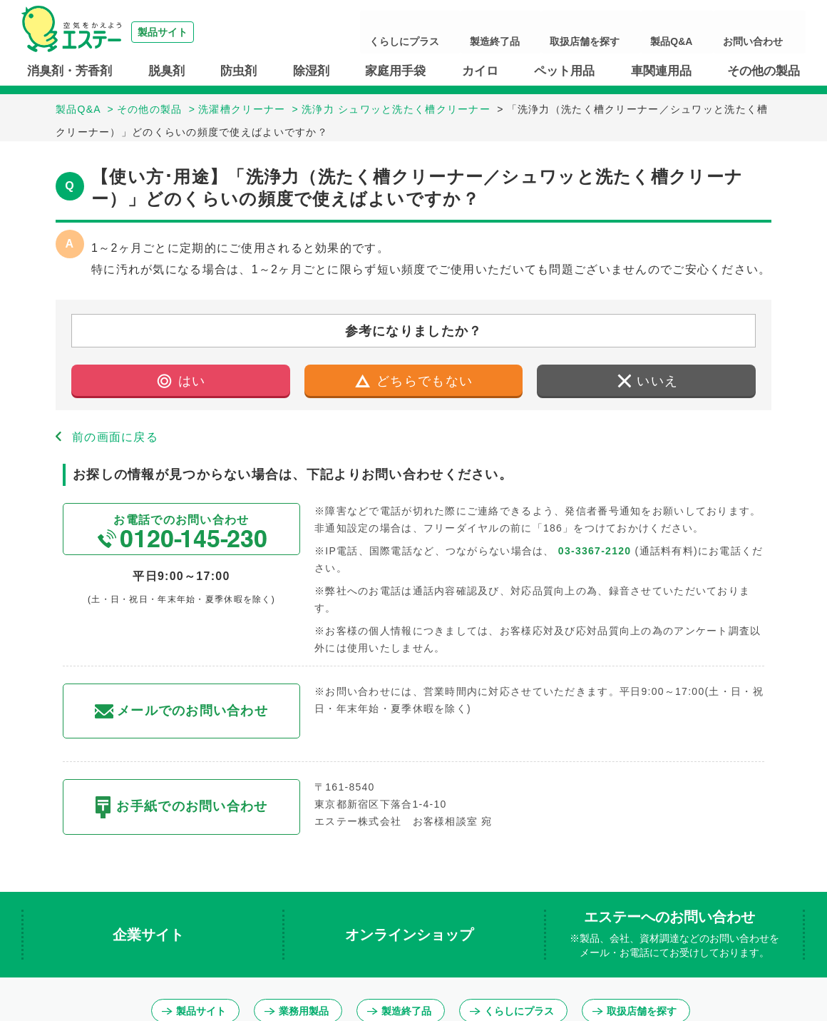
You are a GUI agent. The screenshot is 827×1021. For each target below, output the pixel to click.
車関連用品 (661, 71)
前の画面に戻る (115, 437)
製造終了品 (570, 32)
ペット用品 (564, 71)
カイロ (480, 71)
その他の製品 (763, 71)
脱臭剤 (166, 71)
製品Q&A (705, 32)
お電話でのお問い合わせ (182, 531)
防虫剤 (238, 71)
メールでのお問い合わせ (181, 710)
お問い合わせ (766, 32)
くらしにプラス (500, 32)
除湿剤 (311, 71)
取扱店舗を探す (639, 32)
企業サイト (150, 935)
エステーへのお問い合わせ (674, 935)
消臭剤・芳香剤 (69, 71)
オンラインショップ (411, 935)
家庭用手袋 (395, 71)
